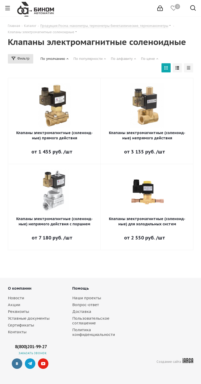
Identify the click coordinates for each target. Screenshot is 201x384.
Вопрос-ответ (85, 304)
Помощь (80, 288)
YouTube (43, 363)
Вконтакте (17, 363)
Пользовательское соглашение (90, 320)
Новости (16, 297)
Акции (14, 304)
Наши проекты (86, 297)
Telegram (30, 363)
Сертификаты (21, 325)
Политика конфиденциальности (93, 332)
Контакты (17, 331)
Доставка (81, 311)
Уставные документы (28, 318)
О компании (19, 288)
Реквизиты (18, 311)
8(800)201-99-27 (31, 346)
